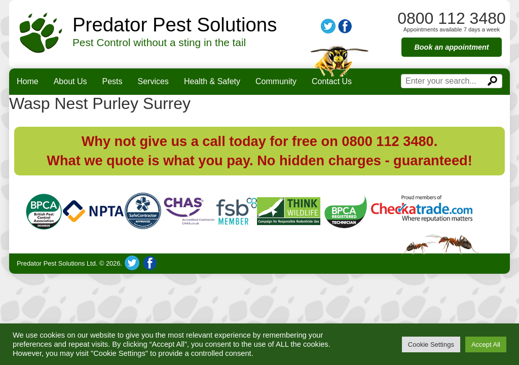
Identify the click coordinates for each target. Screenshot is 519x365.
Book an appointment (451, 47)
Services (153, 81)
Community (275, 81)
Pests (112, 81)
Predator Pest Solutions (174, 24)
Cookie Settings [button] (431, 344)
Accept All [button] (485, 344)
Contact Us (332, 81)
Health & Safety (212, 81)
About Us (70, 81)
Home (28, 81)
